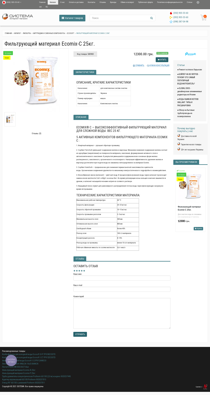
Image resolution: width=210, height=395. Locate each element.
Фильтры (27, 33)
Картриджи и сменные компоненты (49, 33)
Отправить (80, 334)
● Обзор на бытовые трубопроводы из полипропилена (186, 113)
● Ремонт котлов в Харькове (189, 69)
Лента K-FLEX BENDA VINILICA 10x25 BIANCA (20, 364)
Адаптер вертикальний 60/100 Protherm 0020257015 (24, 379)
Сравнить (139, 65)
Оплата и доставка (76, 2)
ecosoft (70, 33)
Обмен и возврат (127, 2)
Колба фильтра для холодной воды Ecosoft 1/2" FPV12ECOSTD (28, 357)
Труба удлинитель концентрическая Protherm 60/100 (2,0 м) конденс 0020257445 (36, 376)
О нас (62, 2)
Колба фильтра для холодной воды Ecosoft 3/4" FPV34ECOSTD (28, 354)
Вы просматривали (186, 162)
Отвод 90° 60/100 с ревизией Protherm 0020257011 (23, 383)
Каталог (53, 2)
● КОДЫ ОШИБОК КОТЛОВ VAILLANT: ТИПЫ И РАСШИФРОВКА (187, 102)
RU (47, 7)
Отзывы (103, 2)
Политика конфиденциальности (169, 2)
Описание (81, 117)
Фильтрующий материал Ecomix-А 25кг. (19, 370)
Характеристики (85, 72)
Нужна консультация (159, 65)
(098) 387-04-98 (180, 21)
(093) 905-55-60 (180, 17)
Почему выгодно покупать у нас (186, 130)
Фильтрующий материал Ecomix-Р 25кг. (19, 373)
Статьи (189, 2)
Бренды (113, 2)
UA (40, 7)
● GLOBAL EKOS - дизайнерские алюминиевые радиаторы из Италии (189, 91)
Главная (42, 2)
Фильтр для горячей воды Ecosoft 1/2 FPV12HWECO (24, 360)
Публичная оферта (145, 2)
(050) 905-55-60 (180, 13)
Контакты (91, 2)
